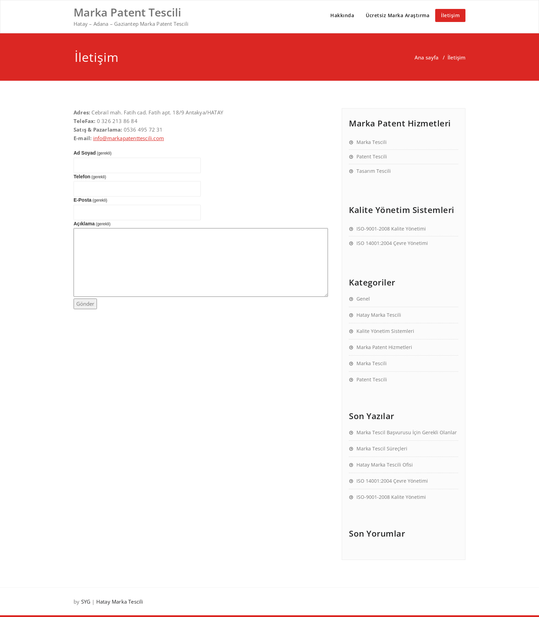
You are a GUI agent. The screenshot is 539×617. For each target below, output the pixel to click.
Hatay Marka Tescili (378, 315)
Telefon (90, 176)
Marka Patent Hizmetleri (384, 347)
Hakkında (342, 15)
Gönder (85, 303)
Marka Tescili (371, 142)
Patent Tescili (371, 156)
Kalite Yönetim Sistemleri (385, 331)
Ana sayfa (427, 57)
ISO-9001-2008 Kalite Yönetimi (391, 228)
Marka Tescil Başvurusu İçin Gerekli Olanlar (406, 432)
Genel (363, 298)
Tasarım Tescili (373, 171)
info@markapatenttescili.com (128, 138)
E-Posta (90, 200)
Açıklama (92, 223)
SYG (86, 601)
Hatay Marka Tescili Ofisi (384, 464)
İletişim (450, 15)
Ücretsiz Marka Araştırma (397, 15)
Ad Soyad (93, 153)
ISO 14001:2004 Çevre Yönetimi (392, 243)
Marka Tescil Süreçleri (381, 448)
